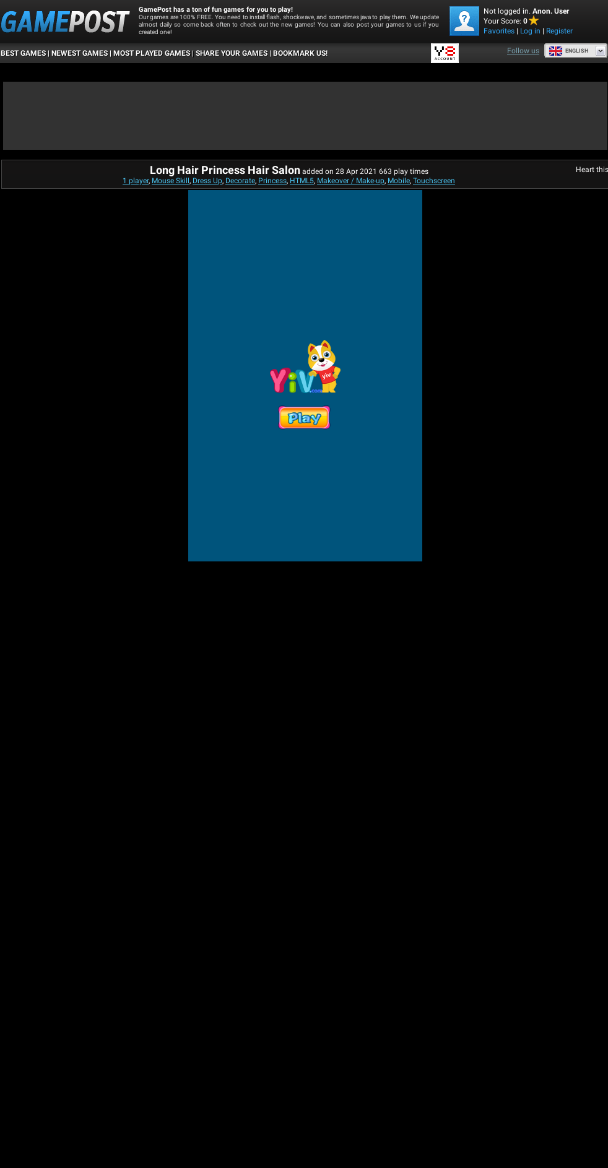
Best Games (23, 53)
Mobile (399, 180)
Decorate (240, 180)
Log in (530, 31)
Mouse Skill (170, 180)
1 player (136, 180)
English (568, 51)
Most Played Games (151, 53)
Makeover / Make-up (350, 180)
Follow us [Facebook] (523, 50)
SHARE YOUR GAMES (231, 53)
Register (559, 31)
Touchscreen (434, 180)
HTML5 (302, 180)
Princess (272, 180)
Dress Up (207, 180)
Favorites (499, 31)
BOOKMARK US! (300, 53)
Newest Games (79, 53)
